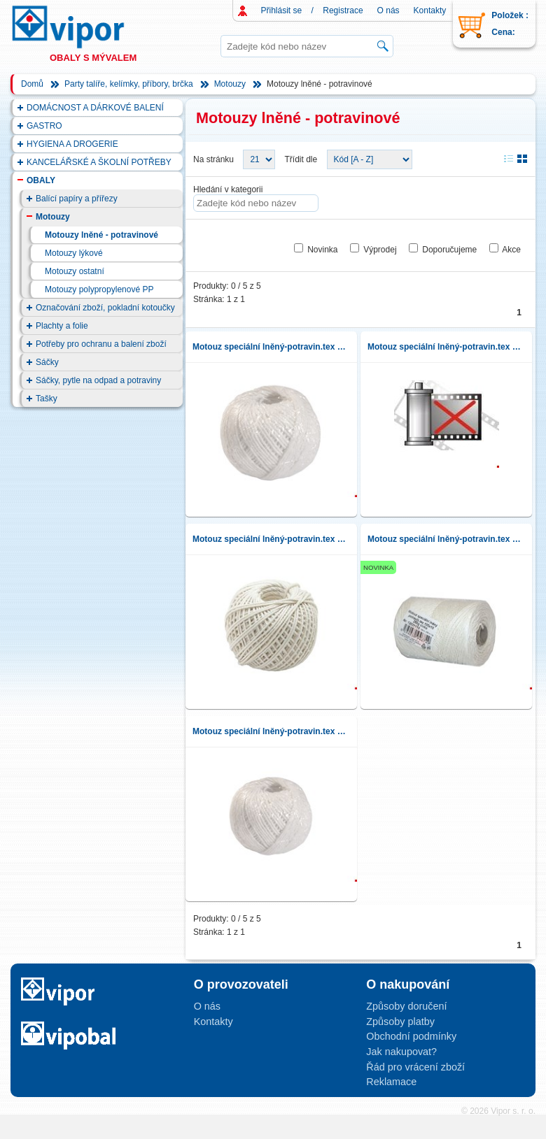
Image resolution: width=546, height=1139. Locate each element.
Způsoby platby (400, 1021)
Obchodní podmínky (411, 1036)
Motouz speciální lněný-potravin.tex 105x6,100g (271, 539)
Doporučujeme (449, 250)
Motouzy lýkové (74, 253)
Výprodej (379, 250)
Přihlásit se (281, 10)
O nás (388, 10)
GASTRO (44, 126)
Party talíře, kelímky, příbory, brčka (128, 84)
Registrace (343, 10)
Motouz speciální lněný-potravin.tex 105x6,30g (271, 731)
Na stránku (213, 159)
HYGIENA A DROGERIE (72, 144)
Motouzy (230, 84)
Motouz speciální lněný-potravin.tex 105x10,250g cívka (446, 539)
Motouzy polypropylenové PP (99, 289)
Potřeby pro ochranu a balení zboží (101, 344)
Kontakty (430, 10)
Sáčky (47, 362)
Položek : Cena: (509, 23)
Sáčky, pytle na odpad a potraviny (98, 380)
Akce (511, 250)
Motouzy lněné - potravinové (101, 235)
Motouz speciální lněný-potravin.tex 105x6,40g (271, 347)
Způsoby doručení (406, 1006)
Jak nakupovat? (401, 1051)
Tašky (46, 398)
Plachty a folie (62, 326)
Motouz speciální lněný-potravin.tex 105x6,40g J (446, 347)
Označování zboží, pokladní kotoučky (105, 308)
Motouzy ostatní (74, 271)
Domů (32, 84)
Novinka (322, 250)
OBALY (41, 180)
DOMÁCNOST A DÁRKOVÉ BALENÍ (95, 108)
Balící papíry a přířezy (77, 198)
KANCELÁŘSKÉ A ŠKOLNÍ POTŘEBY (99, 162)
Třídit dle (301, 159)
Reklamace (391, 1081)
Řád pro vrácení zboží (415, 1067)
